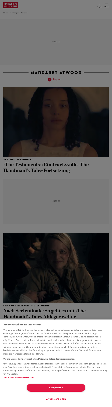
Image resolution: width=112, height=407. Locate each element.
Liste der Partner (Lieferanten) (18, 378)
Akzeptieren (56, 387)
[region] (56, 363)
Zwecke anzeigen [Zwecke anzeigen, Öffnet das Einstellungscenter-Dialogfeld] (56, 399)
